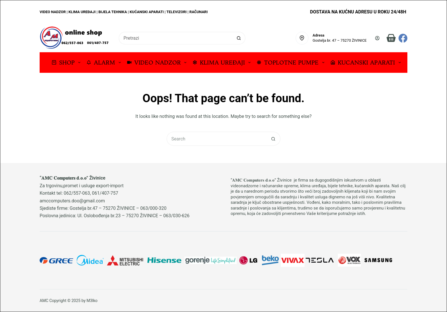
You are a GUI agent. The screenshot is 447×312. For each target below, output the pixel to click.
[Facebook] (403, 38)
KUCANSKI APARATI (367, 62)
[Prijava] (377, 38)
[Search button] (239, 38)
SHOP (67, 62)
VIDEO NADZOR (158, 62)
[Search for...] (176, 38)
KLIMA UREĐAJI (223, 62)
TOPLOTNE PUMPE (291, 62)
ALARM (105, 62)
